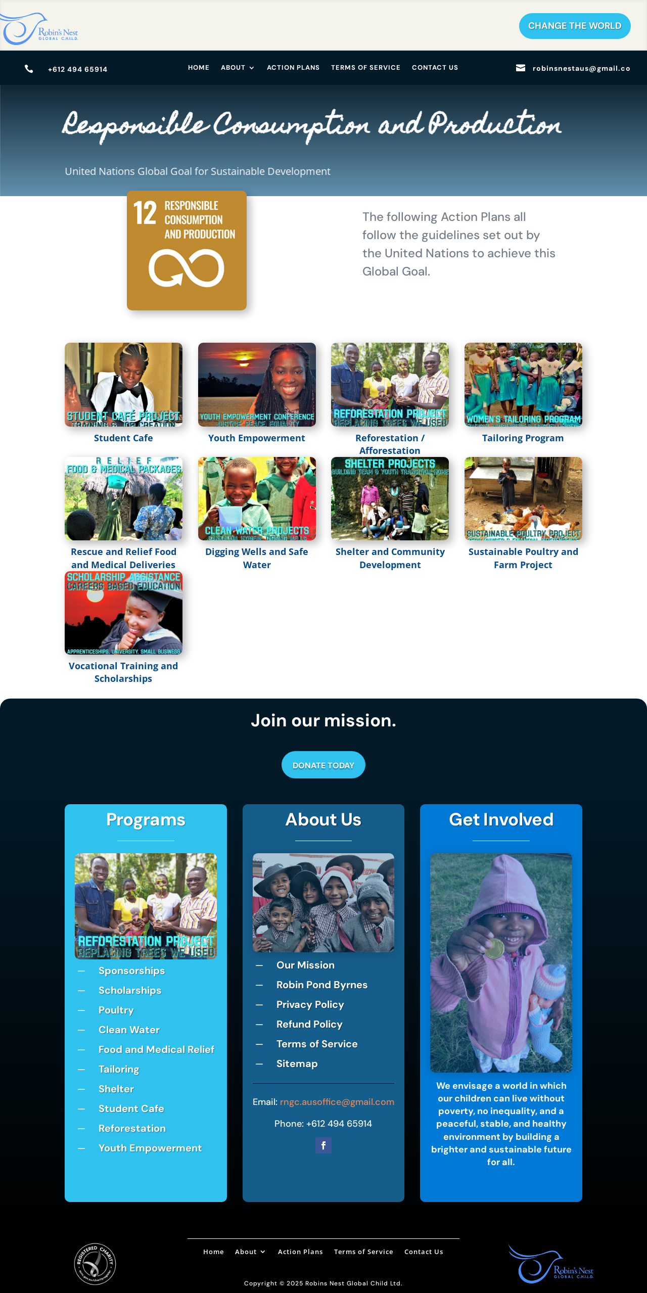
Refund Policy (309, 1024)
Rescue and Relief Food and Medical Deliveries (123, 557)
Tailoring (119, 1069)
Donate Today (323, 765)
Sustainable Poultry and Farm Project (523, 557)
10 (184, 944)
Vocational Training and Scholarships (123, 672)
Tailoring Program (523, 438)
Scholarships (130, 990)
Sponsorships (132, 970)
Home (199, 68)
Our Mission (305, 965)
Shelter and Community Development (390, 557)
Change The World (575, 26)
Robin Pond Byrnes (322, 984)
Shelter (116, 1088)
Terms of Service (366, 68)
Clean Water (129, 1029)
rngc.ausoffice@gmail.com (337, 1102)
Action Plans (293, 68)
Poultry (116, 1010)
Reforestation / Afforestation (390, 444)
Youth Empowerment (256, 438)
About (233, 68)
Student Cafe (123, 438)
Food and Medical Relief (156, 1049)
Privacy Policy (310, 1004)
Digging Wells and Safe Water (256, 557)
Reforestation (132, 1128)
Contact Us (435, 68)
